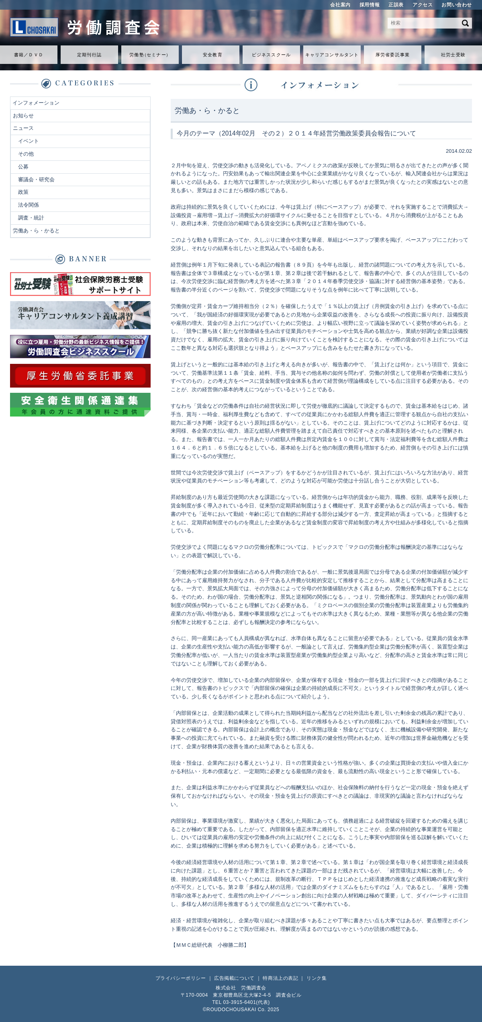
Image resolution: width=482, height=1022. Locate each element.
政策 (23, 192)
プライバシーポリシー (180, 978)
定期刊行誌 (89, 54)
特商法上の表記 (280, 978)
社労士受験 (453, 54)
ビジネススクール (271, 54)
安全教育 (212, 54)
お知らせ (23, 116)
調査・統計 (31, 218)
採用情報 (369, 5)
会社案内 (340, 5)
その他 (26, 154)
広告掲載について (234, 978)
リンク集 (316, 978)
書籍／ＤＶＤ (28, 54)
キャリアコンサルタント (332, 54)
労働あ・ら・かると (36, 231)
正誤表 (396, 5)
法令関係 (28, 205)
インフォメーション (35, 103)
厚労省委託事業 (393, 54)
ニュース (23, 128)
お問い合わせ (456, 5)
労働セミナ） (149, 54)
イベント (28, 141)
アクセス (423, 5)
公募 (23, 167)
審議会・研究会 (36, 179)
